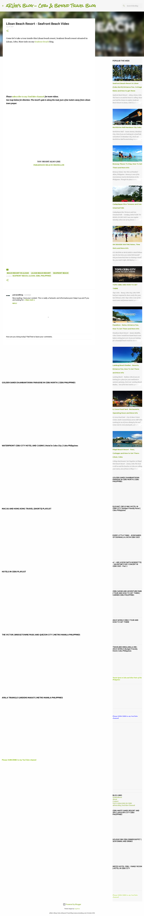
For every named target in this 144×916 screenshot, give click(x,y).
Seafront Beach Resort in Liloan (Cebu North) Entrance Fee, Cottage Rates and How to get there (127, 87)
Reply (14, 303)
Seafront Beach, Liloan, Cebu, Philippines (31, 276)
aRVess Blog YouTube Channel (124, 805)
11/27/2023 (27, 295)
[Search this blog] (131, 5)
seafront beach (60, 273)
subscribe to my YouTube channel (28, 96)
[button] (7, 31)
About (115, 799)
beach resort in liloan (18, 273)
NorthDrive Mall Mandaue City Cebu (127, 127)
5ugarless (77, 908)
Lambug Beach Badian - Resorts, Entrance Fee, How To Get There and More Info (126, 369)
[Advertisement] (49, 203)
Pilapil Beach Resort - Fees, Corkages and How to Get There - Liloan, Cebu (126, 453)
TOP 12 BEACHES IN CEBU (122, 803)
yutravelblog (17, 295)
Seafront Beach (42, 41)
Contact (115, 801)
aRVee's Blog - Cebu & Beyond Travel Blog (51, 6)
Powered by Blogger (72, 904)
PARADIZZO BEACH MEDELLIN (48, 165)
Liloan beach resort (41, 273)
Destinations (117, 797)
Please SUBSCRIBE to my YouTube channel (19, 760)
